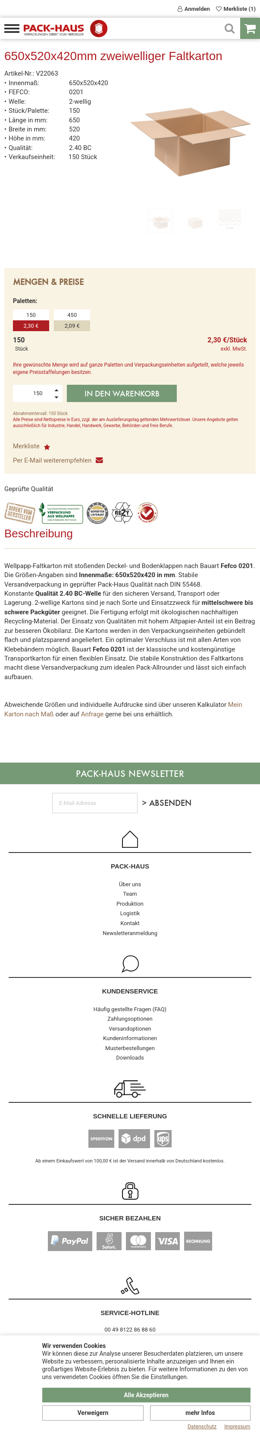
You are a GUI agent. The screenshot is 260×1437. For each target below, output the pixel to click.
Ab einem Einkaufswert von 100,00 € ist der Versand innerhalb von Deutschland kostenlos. (130, 1161)
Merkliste (31, 446)
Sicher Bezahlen (130, 1218)
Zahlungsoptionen (129, 1018)
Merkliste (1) (236, 9)
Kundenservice (130, 991)
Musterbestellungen (130, 1048)
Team (130, 894)
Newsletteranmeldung (130, 933)
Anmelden (194, 9)
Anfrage (92, 714)
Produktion (130, 904)
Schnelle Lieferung (130, 1116)
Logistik (130, 913)
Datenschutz (202, 1427)
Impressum (237, 1427)
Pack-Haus (130, 866)
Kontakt (130, 923)
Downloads (130, 1057)
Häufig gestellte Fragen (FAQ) (130, 1009)
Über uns (130, 884)
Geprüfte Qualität (28, 489)
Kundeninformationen (130, 1038)
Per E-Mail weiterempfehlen (57, 460)
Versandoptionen (130, 1028)
